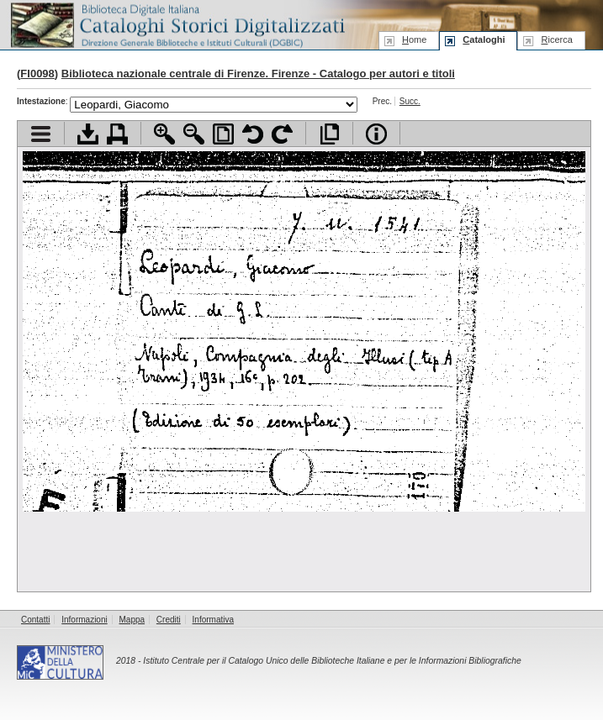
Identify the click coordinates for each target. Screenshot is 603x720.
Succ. (410, 101)
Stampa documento (117, 134)
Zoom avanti (164, 134)
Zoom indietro (193, 134)
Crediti (168, 619)
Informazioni (84, 619)
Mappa (132, 619)
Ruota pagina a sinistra (252, 134)
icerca (556, 39)
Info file (376, 134)
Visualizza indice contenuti (40, 134)
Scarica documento (87, 134)
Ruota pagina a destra (282, 134)
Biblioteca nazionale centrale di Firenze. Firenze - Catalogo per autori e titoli (258, 73)
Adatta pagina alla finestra (223, 134)
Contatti (35, 619)
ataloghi (484, 39)
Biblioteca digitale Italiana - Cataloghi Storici (176, 24)
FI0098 (37, 73)
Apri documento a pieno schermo (329, 134)
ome (414, 39)
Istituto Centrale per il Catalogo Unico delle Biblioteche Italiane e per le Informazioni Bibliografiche (332, 660)
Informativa (213, 619)
